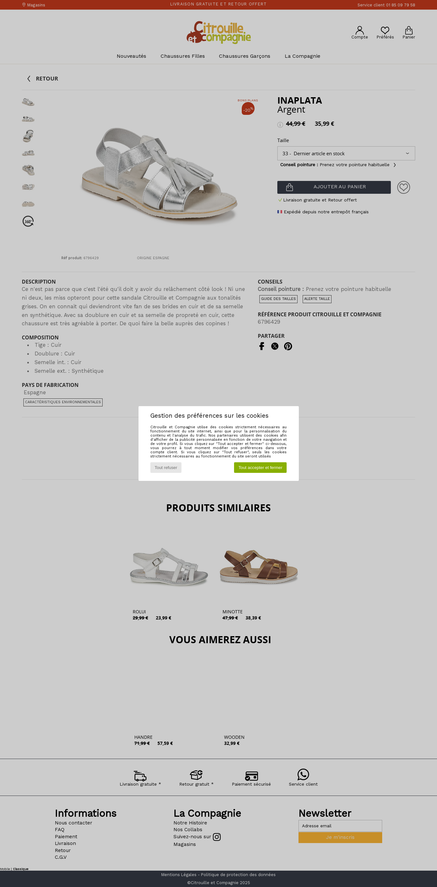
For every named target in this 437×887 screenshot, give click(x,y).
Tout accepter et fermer (260, 467)
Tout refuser (166, 467)
